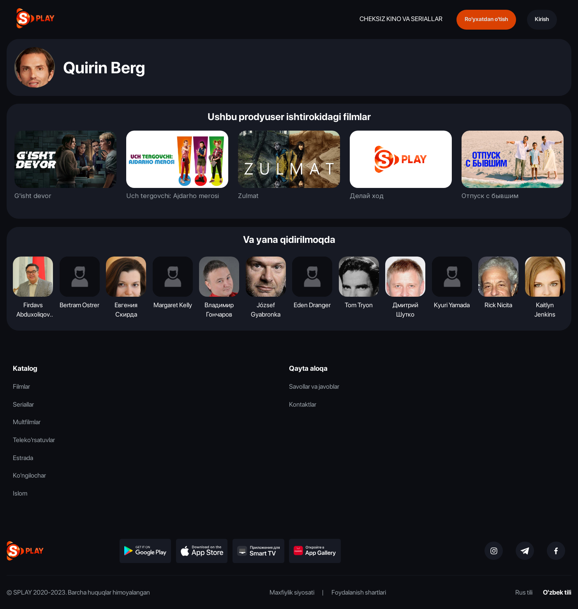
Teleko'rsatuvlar (34, 440)
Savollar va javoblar (314, 386)
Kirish (542, 19)
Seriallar (23, 404)
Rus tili (523, 592)
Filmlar (21, 386)
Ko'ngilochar (29, 475)
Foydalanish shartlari (358, 592)
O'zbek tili (557, 592)
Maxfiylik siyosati (292, 592)
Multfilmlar (27, 422)
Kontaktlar (302, 404)
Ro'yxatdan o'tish (486, 19)
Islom (20, 493)
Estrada (23, 458)
